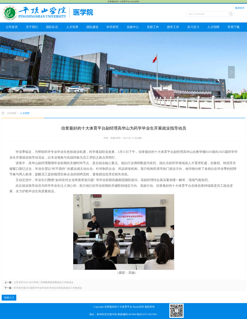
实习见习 (193, 27)
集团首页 (239, 8)
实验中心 (133, 27)
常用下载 (234, 27)
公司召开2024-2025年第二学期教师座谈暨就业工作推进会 (43, 282)
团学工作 (173, 27)
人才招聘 (213, 27)
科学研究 (113, 27)
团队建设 (92, 27)
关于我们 (32, 27)
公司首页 (12, 27)
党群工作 (153, 27)
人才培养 (72, 27)
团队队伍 (52, 27)
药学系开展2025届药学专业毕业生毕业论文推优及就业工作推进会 (48, 288)
